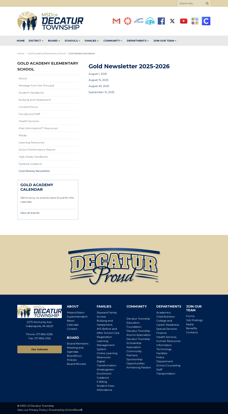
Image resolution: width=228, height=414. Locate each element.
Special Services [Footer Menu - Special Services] (166, 328)
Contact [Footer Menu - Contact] (72, 328)
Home (20, 53)
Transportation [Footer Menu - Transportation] (165, 373)
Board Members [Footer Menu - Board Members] (77, 343)
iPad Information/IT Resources (38, 128)
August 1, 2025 (98, 73)
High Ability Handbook (33, 156)
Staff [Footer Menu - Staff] (159, 369)
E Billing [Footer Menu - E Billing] (102, 381)
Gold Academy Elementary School (47, 53)
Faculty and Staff (29, 114)
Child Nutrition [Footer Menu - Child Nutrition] (165, 316)
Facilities (161, 353)
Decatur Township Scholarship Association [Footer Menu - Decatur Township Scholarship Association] (138, 343)
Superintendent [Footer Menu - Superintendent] (77, 316)
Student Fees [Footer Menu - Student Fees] (105, 385)
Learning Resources (31, 142)
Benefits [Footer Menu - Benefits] (191, 328)
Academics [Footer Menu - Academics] (163, 312)
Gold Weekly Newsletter (34, 171)
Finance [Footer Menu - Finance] (161, 332)
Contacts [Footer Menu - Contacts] (192, 332)
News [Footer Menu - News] (70, 320)
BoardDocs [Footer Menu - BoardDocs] (74, 355)
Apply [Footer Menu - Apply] (190, 324)
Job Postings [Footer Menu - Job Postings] (194, 320)
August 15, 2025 (98, 80)
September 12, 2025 (101, 92)
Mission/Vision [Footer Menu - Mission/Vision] (75, 312)
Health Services (29, 121)
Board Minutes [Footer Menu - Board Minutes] (76, 364)
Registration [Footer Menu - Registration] (104, 337)
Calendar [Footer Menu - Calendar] (73, 324)
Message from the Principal (36, 85)
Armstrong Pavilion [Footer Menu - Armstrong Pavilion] (138, 367)
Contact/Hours (28, 107)
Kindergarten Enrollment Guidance (105, 373)
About (23, 78)
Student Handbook (36, 93)
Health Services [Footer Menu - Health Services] (166, 337)
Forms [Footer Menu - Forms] (190, 316)
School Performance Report (42, 150)
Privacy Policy (38, 409)
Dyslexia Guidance (30, 163)
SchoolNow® (74, 409)
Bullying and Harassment (35, 99)
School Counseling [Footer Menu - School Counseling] (168, 365)
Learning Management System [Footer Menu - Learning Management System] (106, 345)
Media (23, 135)
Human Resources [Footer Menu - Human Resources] (168, 341)
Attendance (104, 389)
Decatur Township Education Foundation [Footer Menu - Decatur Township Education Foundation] (138, 322)
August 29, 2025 (99, 86)
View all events (29, 212)
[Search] (207, 3)
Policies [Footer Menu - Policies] (72, 359)
